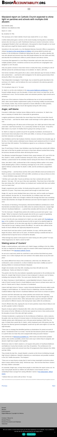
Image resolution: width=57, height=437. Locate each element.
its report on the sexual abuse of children (19, 51)
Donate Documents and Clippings (11, 422)
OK (24, 434)
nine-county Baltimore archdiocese (37, 90)
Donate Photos (6, 420)
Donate (4, 407)
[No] (55, 432)
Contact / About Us (7, 418)
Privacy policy (31, 434)
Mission (4, 409)
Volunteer (4, 423)
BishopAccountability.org (21, 336)
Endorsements (6, 411)
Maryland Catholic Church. (22, 250)
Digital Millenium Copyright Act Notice (13, 413)
